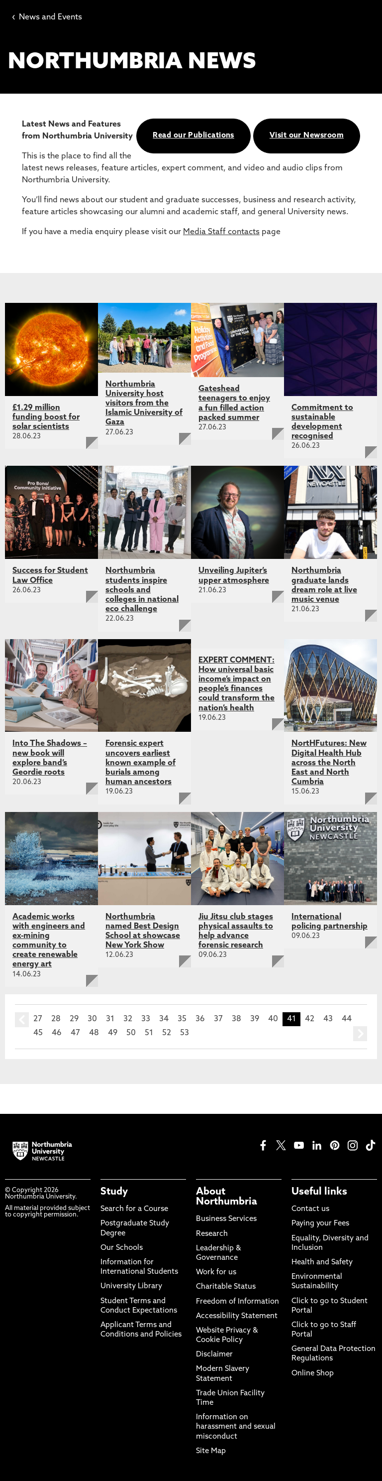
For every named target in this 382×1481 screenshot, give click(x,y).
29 (74, 1019)
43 (328, 1019)
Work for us (216, 1272)
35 (182, 1019)
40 (273, 1019)
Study (114, 1192)
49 (112, 1033)
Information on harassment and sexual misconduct (236, 1427)
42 (309, 1019)
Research (212, 1234)
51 (149, 1033)
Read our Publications (193, 135)
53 (184, 1033)
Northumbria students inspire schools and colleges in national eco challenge (142, 590)
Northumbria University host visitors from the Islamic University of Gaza (144, 404)
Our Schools (121, 1248)
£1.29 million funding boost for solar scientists (46, 417)
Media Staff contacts (221, 232)
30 (92, 1019)
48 (94, 1033)
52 (166, 1033)
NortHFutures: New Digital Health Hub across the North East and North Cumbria (329, 763)
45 (38, 1033)
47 (75, 1033)
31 (110, 1019)
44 (347, 1019)
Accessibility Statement (237, 1316)
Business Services (226, 1219)
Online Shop (312, 1373)
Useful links (319, 1192)
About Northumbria (226, 1197)
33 (145, 1019)
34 (164, 1019)
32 (127, 1019)
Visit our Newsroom (307, 135)
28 (56, 1019)
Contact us (310, 1209)
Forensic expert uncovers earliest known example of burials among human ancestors (140, 763)
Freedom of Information (237, 1302)
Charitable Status (226, 1287)
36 (200, 1019)
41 (291, 1019)
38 (236, 1019)
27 (37, 1019)
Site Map (211, 1451)
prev (22, 1019)
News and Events (47, 17)
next (360, 1033)
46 (57, 1033)
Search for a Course (134, 1209)
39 (254, 1019)
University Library (131, 1286)
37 (218, 1019)
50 (131, 1033)
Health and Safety (322, 1262)
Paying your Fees (320, 1223)
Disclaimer (214, 1354)
